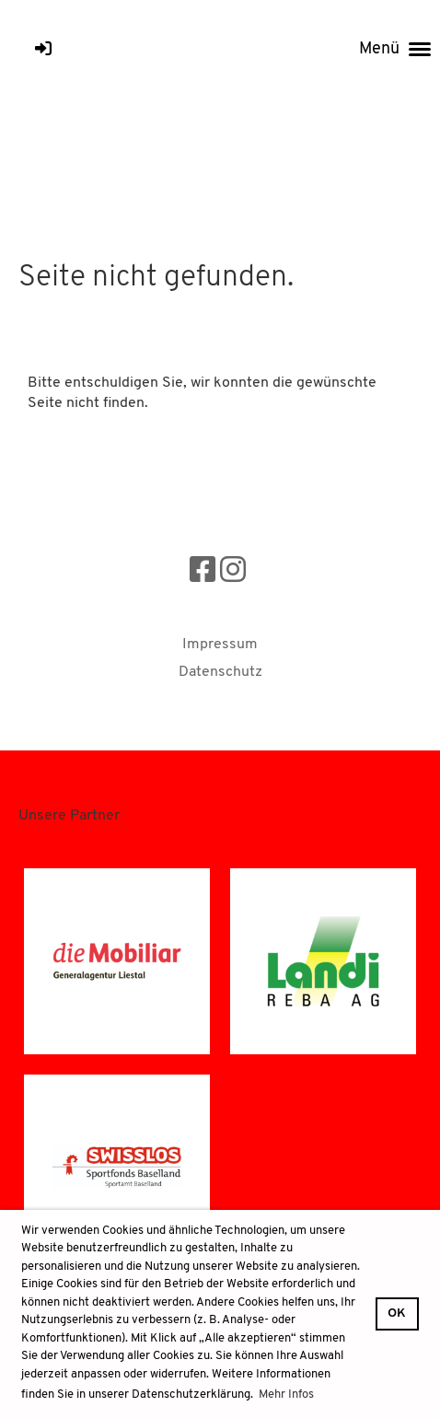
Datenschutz (220, 672)
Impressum (220, 644)
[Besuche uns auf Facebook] (202, 572)
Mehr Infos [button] (286, 1395)
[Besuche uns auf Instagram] (233, 572)
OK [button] (397, 1313)
